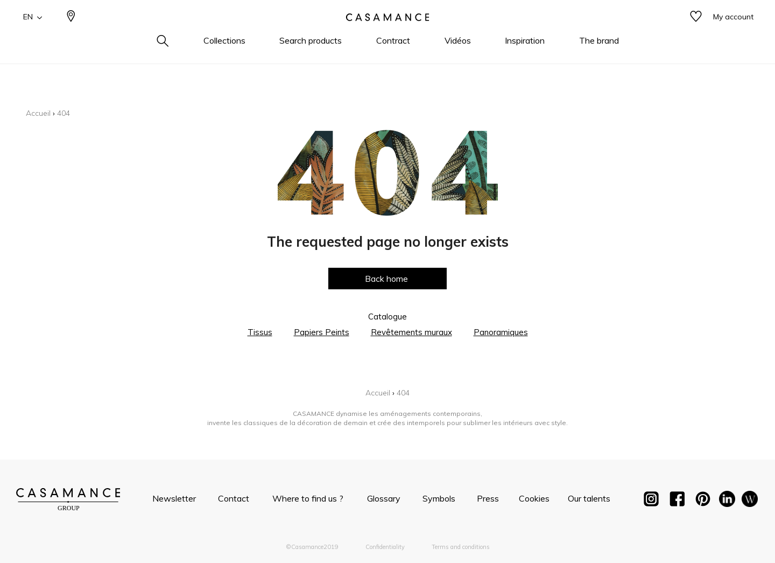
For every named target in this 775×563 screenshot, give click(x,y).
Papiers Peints (321, 332)
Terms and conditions (461, 547)
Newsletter (174, 498)
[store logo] (387, 33)
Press (488, 498)
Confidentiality (385, 547)
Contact (233, 498)
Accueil (38, 113)
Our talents (589, 498)
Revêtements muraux (411, 332)
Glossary (383, 498)
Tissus (260, 332)
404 (63, 113)
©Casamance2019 (312, 547)
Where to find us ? (307, 498)
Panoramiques (501, 332)
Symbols (438, 498)
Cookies (534, 498)
